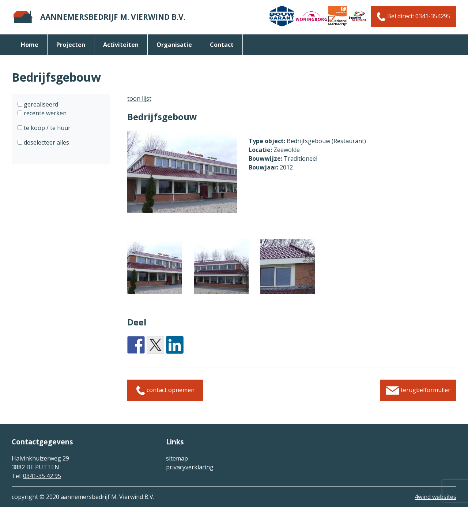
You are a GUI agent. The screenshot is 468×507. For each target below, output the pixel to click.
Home (29, 45)
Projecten (70, 45)
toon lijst (139, 98)
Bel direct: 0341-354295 (413, 16)
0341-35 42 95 (42, 476)
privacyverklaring (190, 467)
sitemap (177, 458)
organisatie (174, 45)
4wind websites (435, 497)
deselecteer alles (45, 142)
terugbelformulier (418, 390)
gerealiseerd (40, 104)
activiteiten (121, 45)
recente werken (44, 113)
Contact (222, 45)
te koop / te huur (46, 128)
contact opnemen (165, 390)
